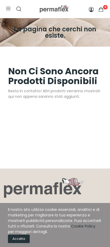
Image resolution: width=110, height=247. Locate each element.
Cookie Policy (83, 226)
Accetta (18, 238)
